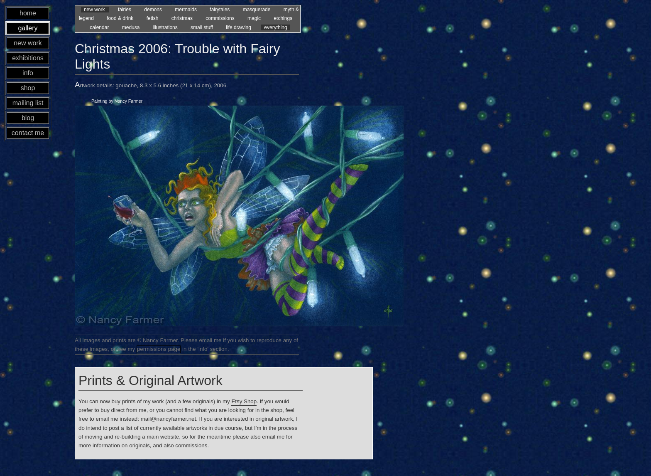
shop (28, 87)
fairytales (220, 9)
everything (275, 27)
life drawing (239, 27)
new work (95, 9)
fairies (125, 9)
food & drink (121, 18)
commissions (221, 18)
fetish (153, 18)
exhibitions (28, 58)
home (28, 13)
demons (153, 9)
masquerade (257, 9)
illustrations (166, 27)
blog (28, 117)
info (27, 72)
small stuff (202, 27)
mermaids (186, 9)
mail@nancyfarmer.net (168, 419)
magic (254, 18)
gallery (27, 28)
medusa (131, 27)
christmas (182, 18)
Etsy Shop (244, 401)
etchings (283, 18)
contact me (28, 132)
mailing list (28, 102)
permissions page (158, 349)
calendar (100, 27)
